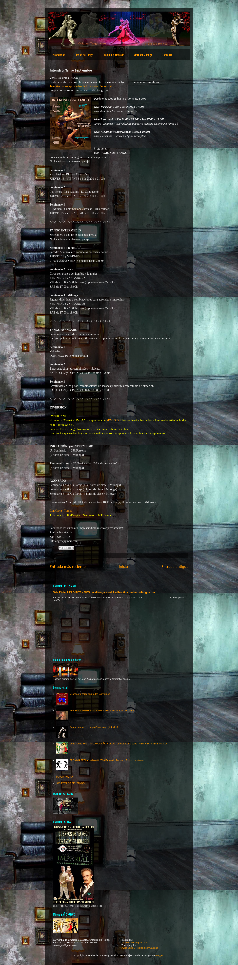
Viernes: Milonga (143, 54)
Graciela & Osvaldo (113, 54)
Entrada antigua (174, 567)
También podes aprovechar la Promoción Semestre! (81, 86)
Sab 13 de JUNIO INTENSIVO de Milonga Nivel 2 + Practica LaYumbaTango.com (104, 592)
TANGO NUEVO (64, 776)
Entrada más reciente (68, 567)
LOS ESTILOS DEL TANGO (70, 783)
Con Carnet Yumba (61, 510)
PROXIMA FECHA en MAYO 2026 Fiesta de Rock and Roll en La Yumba (107, 760)
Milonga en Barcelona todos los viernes (90, 694)
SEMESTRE (113, 420)
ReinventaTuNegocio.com (134, 942)
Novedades (59, 54)
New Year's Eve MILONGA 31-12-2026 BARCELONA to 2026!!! (102, 710)
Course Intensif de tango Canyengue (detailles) (94, 727)
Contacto (167, 54)
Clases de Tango (84, 54)
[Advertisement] (119, 629)
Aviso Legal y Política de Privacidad (139, 948)
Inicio (123, 567)
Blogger (159, 955)
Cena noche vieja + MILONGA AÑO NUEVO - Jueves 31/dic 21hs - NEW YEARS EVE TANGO (118, 743)
